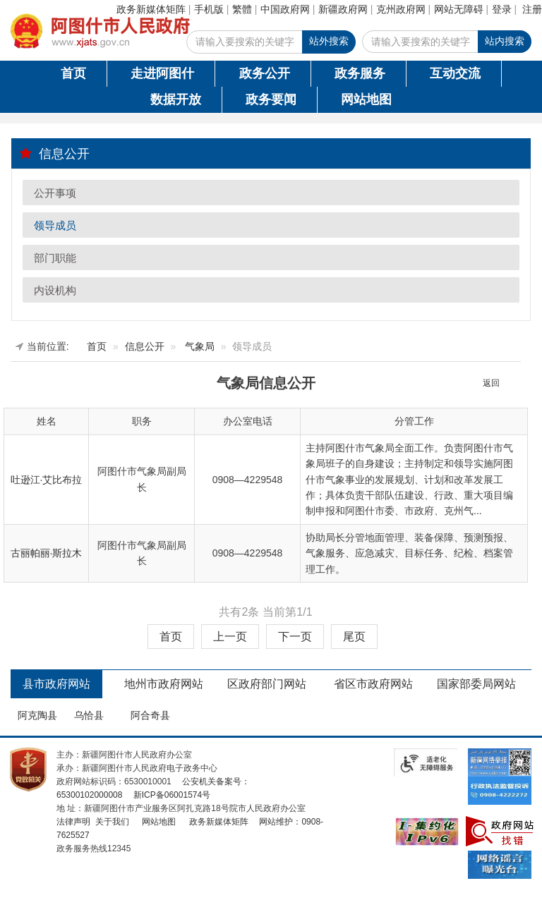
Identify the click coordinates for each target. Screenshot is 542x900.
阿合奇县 (150, 715)
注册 (532, 9)
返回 (491, 383)
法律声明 (73, 822)
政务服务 (360, 73)
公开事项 (55, 193)
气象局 (200, 346)
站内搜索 (504, 41)
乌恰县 (89, 715)
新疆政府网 (343, 9)
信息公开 (55, 153)
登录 (502, 9)
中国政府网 (285, 9)
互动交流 (455, 73)
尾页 (354, 637)
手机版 (209, 9)
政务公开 (264, 73)
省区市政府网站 (373, 684)
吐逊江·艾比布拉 (47, 479)
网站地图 (366, 99)
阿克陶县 (37, 715)
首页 (73, 73)
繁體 (242, 9)
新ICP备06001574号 (170, 795)
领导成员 (55, 225)
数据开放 (175, 99)
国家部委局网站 (476, 684)
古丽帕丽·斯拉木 (47, 553)
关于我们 (110, 822)
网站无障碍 (458, 9)
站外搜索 (329, 41)
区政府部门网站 (266, 684)
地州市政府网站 (163, 684)
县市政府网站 (56, 684)
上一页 (230, 637)
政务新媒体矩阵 (151, 9)
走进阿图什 (162, 73)
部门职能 (55, 258)
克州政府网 (401, 9)
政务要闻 (271, 99)
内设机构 (55, 290)
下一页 (295, 637)
